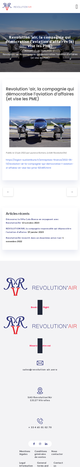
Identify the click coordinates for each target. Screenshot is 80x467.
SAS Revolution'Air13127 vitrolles (40, 399)
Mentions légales (24, 452)
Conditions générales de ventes (41, 454)
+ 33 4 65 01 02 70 (40, 427)
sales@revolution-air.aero (40, 369)
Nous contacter (57, 452)
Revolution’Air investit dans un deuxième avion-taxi (34, 238)
